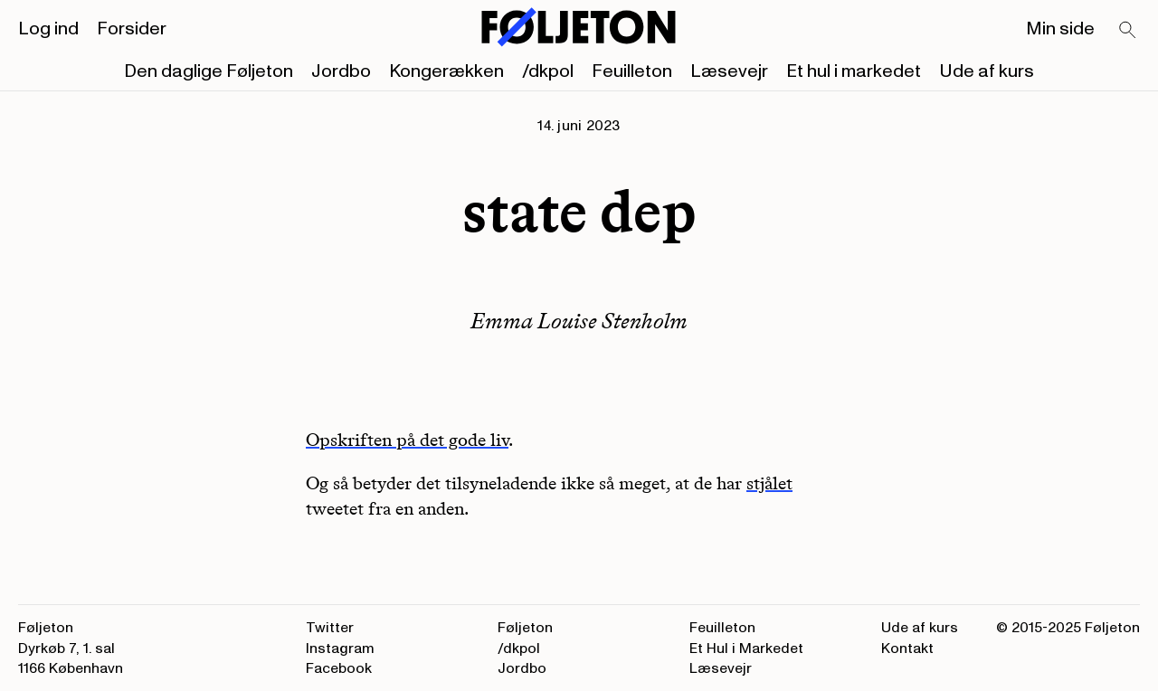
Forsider (131, 29)
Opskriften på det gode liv (407, 439)
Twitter (330, 628)
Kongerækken (446, 71)
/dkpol (548, 71)
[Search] (1128, 31)
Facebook (339, 668)
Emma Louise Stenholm (579, 321)
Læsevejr (729, 71)
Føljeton (525, 628)
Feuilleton (632, 71)
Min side (1060, 29)
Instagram (340, 648)
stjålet (769, 483)
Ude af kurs (986, 71)
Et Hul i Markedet (746, 648)
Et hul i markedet (853, 71)
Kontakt (907, 648)
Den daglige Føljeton (208, 71)
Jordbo (341, 71)
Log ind (48, 29)
